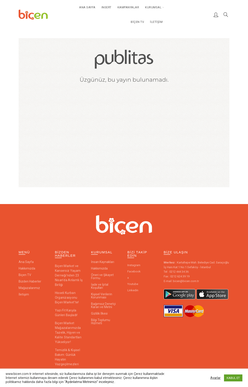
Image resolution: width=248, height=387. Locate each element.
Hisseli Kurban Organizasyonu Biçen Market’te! (67, 297)
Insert (106, 7)
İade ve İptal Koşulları (99, 286)
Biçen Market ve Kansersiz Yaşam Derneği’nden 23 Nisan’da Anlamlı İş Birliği (69, 275)
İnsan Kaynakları (102, 262)
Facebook (134, 271)
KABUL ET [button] (233, 378)
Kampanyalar (128, 7)
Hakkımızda (27, 268)
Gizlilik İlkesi (99, 313)
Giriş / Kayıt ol (216, 14)
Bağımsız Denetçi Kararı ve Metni (103, 305)
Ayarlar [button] (215, 378)
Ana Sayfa (87, 7)
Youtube (132, 284)
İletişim (156, 22)
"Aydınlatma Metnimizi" (82, 382)
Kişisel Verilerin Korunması (101, 295)
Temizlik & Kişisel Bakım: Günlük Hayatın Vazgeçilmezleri (67, 357)
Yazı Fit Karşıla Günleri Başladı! (66, 313)
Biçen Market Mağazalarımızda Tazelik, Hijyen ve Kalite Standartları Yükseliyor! (68, 332)
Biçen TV (137, 22)
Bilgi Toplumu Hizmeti (100, 321)
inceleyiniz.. (107, 382)
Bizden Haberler (30, 281)
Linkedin (132, 290)
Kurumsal (153, 7)
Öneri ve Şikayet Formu (102, 276)
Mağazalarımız (29, 288)
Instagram (133, 265)
